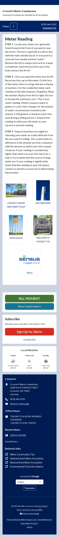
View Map (14, 394)
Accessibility (37, 510)
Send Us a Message (19, 403)
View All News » (11, 441)
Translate (29, 488)
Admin (29, 527)
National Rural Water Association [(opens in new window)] (26, 462)
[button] (16, 194)
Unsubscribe (29, 339)
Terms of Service (24, 510)
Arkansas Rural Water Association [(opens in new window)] (26, 458)
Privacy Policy (41, 506)
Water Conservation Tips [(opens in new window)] (22, 454)
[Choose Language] (29, 482)
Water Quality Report (29, 306)
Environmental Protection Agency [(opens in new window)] (26, 466)
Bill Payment (29, 298)
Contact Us (49, 27)
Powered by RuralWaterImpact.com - (29, 521)
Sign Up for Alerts (29, 332)
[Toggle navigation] (13, 26)
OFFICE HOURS (18, 435)
